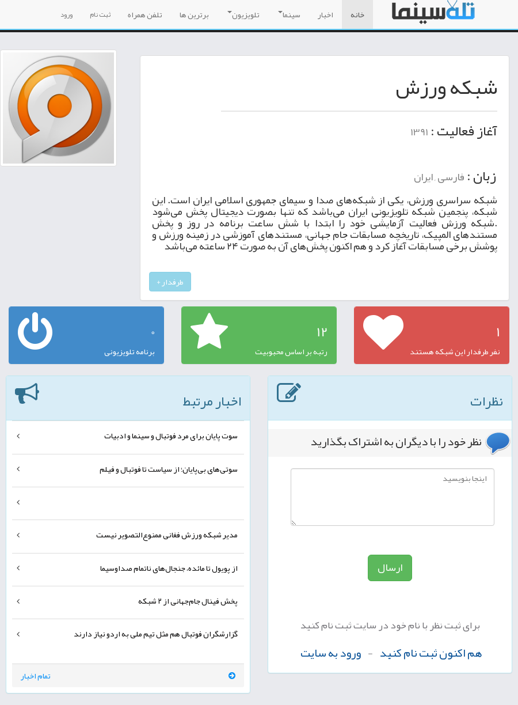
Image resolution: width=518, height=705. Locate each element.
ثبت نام (100, 14)
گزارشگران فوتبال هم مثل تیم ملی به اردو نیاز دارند (156, 634)
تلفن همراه (145, 14)
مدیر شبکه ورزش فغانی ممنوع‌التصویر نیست (167, 534)
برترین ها (194, 14)
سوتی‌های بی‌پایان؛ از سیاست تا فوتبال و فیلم (169, 469)
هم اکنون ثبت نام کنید (431, 652)
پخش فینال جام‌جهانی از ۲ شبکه (188, 601)
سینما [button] (289, 14)
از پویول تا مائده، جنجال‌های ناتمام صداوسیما (169, 568)
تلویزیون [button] (243, 14)
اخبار (325, 14)
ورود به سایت (330, 652)
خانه (357, 14)
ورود (66, 14)
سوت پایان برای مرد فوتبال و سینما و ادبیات (171, 435)
